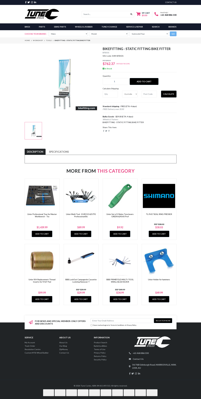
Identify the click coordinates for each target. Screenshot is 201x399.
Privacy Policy (131, 325)
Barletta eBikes (100, 346)
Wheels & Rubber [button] (83, 27)
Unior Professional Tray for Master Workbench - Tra (42, 215)
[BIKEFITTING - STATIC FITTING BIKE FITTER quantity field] (116, 81)
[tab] (35, 152)
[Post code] (149, 94)
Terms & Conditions (118, 325)
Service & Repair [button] (134, 27)
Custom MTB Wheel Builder (37, 353)
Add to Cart (144, 81)
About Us (63, 342)
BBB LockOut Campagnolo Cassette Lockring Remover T (81, 280)
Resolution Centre (33, 349)
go (173, 34)
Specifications (59, 151)
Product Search (100, 342)
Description (35, 151)
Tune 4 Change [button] (109, 27)
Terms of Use (99, 349)
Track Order (30, 346)
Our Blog (63, 346)
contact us (171, 2)
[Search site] (131, 14)
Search (156, 27)
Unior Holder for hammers (159, 279)
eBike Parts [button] (60, 27)
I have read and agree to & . (114, 325)
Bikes (27, 27)
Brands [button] (172, 27)
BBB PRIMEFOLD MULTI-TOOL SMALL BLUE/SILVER (120, 280)
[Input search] (105, 14)
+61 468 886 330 (168, 15)
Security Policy (100, 359)
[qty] (110, 94)
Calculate (168, 94)
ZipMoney (63, 349)
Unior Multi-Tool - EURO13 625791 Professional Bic (81, 215)
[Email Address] (122, 320)
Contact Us (64, 353)
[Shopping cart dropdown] (143, 14)
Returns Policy (100, 356)
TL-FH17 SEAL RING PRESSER (159, 214)
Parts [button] (42, 27)
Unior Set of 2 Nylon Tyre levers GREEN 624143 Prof (120, 215)
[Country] (130, 94)
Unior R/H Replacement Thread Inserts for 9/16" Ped (42, 280)
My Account (30, 342)
